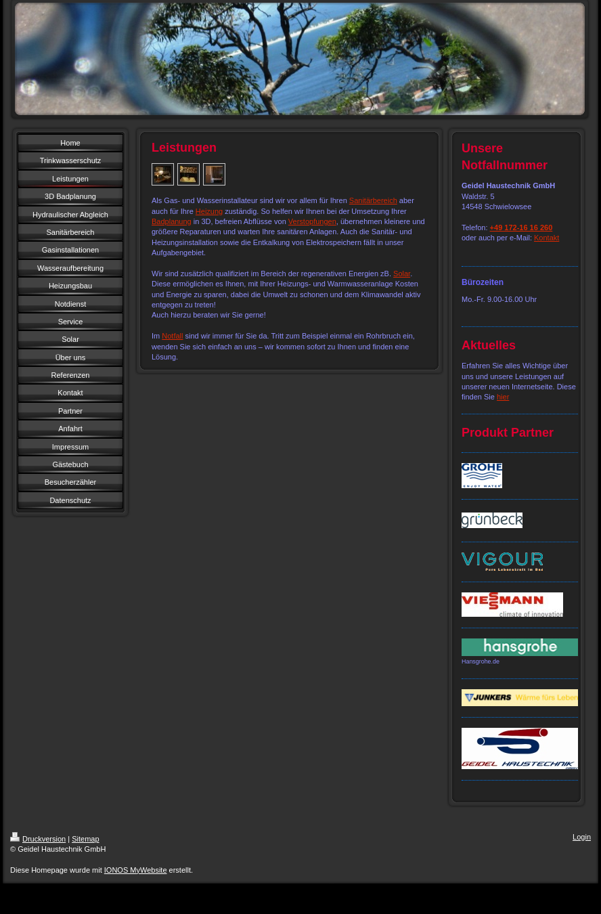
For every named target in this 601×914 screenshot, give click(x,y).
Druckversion (38, 839)
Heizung (209, 211)
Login (582, 837)
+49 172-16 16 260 (521, 227)
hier (503, 397)
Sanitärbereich (373, 200)
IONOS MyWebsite (135, 870)
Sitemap (85, 839)
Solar (401, 273)
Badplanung (172, 221)
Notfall (172, 336)
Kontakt (546, 238)
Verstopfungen (312, 221)
